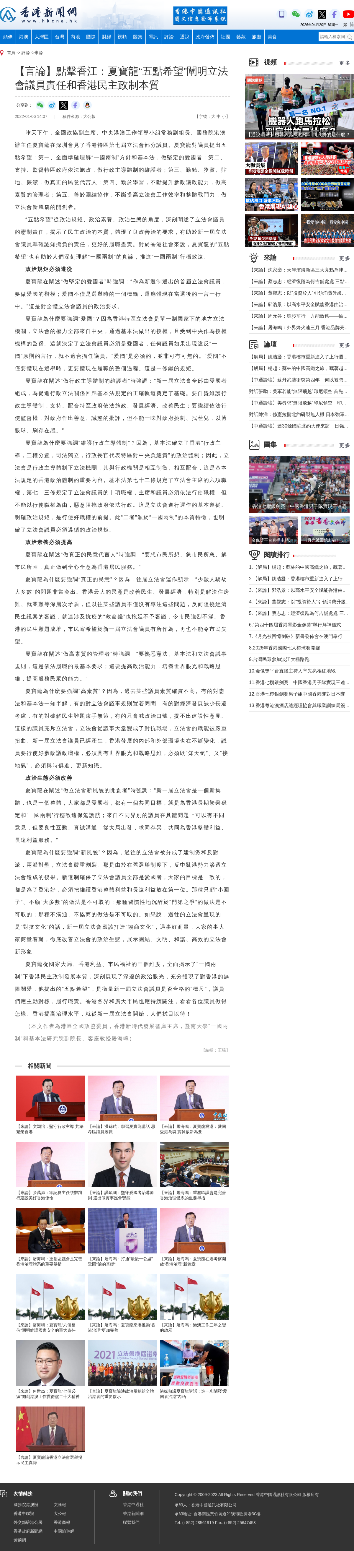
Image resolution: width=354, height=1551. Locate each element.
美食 (272, 36)
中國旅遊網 (64, 1531)
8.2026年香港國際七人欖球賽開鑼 (284, 647)
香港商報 (62, 1522)
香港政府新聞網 (28, 1531)
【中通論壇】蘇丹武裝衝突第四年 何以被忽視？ (301, 379)
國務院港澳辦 (26, 1504)
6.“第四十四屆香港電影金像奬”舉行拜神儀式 (295, 624)
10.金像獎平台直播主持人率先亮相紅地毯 (292, 670)
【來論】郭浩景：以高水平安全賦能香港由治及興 (301, 304)
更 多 (344, 63)
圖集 (137, 36)
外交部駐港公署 (28, 1522)
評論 (169, 36)
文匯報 (60, 1504)
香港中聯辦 (24, 1513)
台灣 (59, 36)
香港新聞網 (133, 1513)
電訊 (153, 36)
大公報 (60, 1513)
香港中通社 (133, 1504)
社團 (225, 36)
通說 (184, 36)
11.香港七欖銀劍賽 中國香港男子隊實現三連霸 (299, 682)
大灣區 (42, 36)
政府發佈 (205, 36)
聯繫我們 (131, 1522)
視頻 (122, 36)
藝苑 (241, 36)
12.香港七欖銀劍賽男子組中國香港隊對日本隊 (297, 693)
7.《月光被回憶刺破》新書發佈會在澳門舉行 (295, 636)
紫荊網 (20, 1540)
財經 (106, 36)
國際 (91, 36)
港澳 (23, 36)
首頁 (11, 52)
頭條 (8, 36)
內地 (75, 36)
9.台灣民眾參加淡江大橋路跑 (279, 659)
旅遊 (256, 36)
